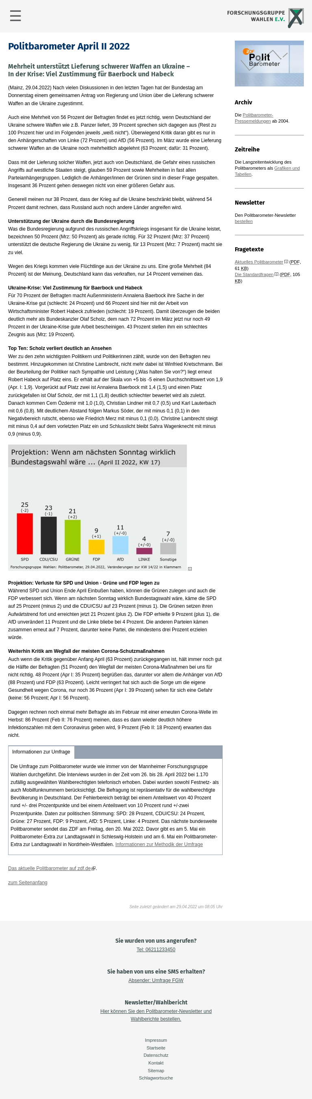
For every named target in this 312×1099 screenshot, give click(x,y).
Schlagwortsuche (156, 1077)
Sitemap (156, 1070)
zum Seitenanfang (28, 882)
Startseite (156, 1047)
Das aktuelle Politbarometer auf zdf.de (49, 868)
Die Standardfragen (254, 274)
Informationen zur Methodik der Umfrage (159, 844)
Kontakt (155, 1062)
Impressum (156, 1040)
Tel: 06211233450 (155, 949)
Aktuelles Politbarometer (259, 261)
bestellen (244, 221)
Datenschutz (155, 1055)
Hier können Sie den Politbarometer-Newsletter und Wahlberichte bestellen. (156, 1015)
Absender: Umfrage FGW (155, 980)
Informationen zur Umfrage (41, 752)
